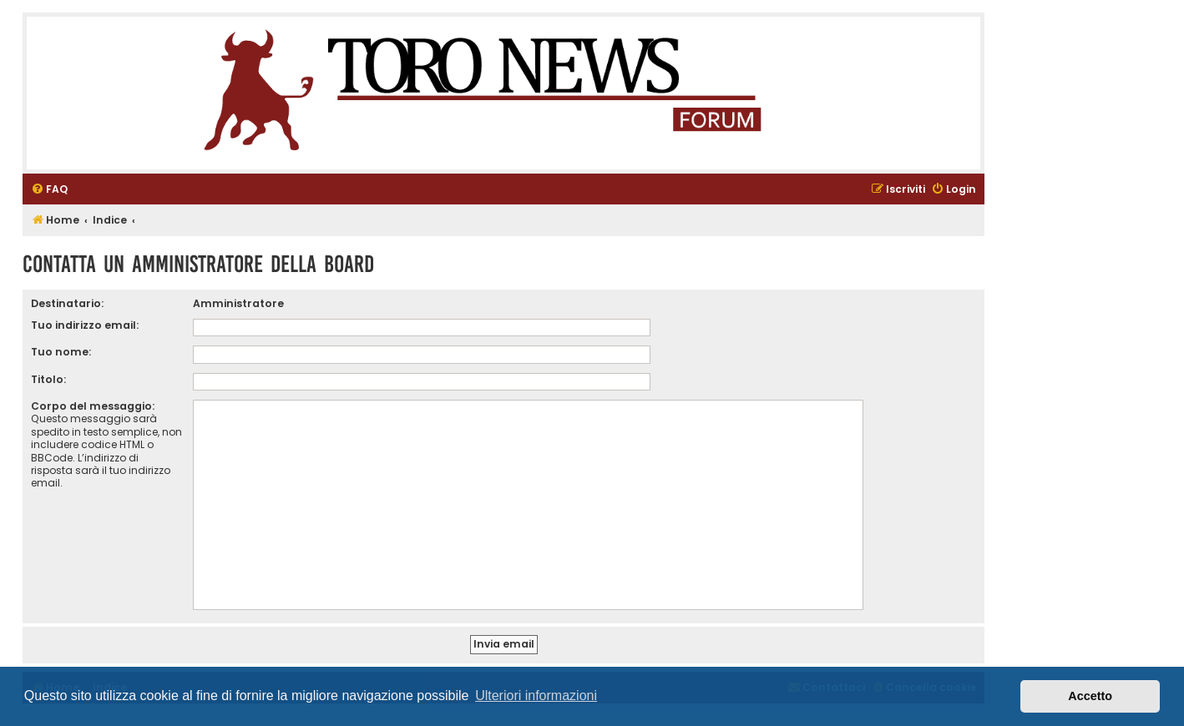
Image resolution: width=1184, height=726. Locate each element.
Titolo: (48, 379)
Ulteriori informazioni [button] (536, 695)
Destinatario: (67, 303)
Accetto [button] (1090, 696)
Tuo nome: (61, 352)
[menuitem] (49, 190)
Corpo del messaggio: (92, 406)
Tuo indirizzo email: (85, 325)
